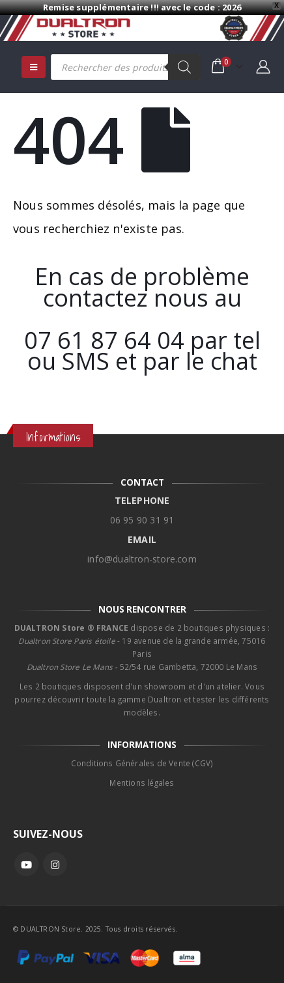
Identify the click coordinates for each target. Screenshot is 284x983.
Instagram (55, 864)
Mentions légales (141, 775)
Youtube (26, 864)
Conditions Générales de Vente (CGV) (142, 756)
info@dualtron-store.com (142, 552)
